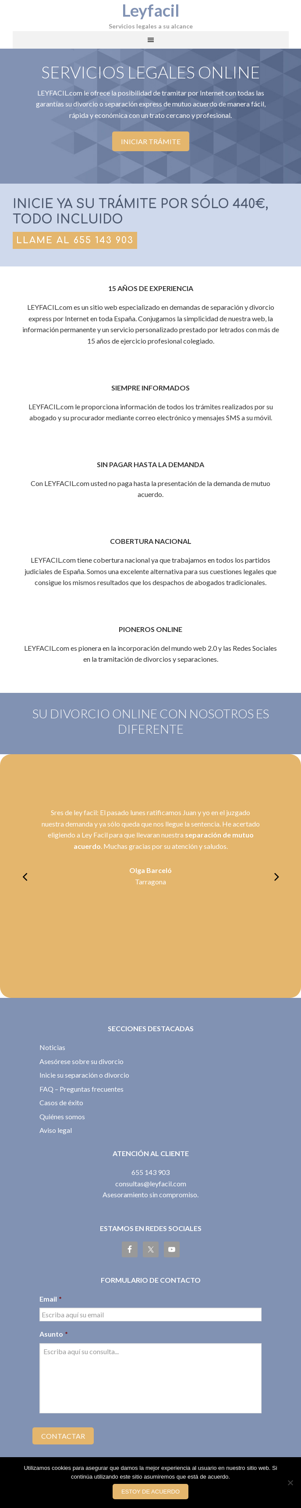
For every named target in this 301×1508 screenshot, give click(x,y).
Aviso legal (55, 1130)
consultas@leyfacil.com (150, 1183)
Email (50, 1299)
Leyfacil (151, 10)
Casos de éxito (61, 1102)
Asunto (53, 1334)
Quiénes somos (62, 1116)
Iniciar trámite (151, 141)
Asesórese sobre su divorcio (81, 1061)
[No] (290, 1482)
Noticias (52, 1047)
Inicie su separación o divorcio (84, 1075)
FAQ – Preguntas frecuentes (81, 1089)
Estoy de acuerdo (150, 1491)
